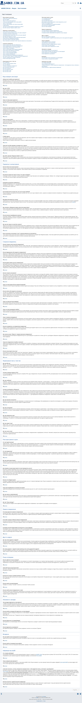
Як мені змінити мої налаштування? (9, 31)
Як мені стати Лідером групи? (47, 23)
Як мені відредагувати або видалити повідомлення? (13, 45)
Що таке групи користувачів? (47, 20)
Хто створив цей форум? (46, 62)
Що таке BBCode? (6, 62)
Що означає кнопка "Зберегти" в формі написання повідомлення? (15, 56)
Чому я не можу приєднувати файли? (10, 52)
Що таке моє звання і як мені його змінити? (11, 39)
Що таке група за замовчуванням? (48, 25)
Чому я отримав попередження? (9, 53)
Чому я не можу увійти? (7, 23)
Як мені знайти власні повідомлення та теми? (50, 46)
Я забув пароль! (6, 25)
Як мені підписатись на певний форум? (49, 52)
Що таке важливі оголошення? (8, 67)
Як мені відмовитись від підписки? (48, 53)
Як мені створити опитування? (8, 48)
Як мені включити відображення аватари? (11, 38)
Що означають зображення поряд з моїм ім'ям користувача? (14, 37)
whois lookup (5, 671)
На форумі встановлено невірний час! (10, 33)
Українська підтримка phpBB (47, 699)
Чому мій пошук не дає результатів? (48, 42)
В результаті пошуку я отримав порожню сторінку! (51, 44)
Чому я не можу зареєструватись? (9, 20)
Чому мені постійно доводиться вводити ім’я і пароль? (13, 26)
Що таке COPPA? (6, 19)
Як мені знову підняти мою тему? (9, 58)
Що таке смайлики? (6, 64)
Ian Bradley (44, 696)
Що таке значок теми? (7, 71)
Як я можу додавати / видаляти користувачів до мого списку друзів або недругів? (57, 37)
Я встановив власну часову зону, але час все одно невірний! (14, 35)
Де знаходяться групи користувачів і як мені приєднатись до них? (54, 22)
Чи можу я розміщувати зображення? (10, 65)
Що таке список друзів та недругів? (48, 36)
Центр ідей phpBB (64, 662)
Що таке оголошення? (7, 68)
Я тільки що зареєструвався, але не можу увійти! (12, 22)
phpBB (73, 202)
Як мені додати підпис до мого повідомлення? (11, 47)
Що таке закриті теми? (7, 70)
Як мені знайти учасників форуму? (48, 45)
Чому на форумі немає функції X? (48, 63)
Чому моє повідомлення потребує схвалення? (11, 57)
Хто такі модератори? (46, 19)
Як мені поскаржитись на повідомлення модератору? (13, 55)
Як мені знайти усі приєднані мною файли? (50, 58)
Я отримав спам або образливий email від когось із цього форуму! (54, 32)
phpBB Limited (39, 654)
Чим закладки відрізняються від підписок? (50, 50)
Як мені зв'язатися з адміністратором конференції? (51, 67)
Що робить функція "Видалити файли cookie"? (11, 27)
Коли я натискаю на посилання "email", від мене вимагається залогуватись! (17, 40)
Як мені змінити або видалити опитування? (11, 50)
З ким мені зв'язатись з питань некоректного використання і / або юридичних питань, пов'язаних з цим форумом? (60, 66)
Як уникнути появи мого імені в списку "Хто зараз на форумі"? (14, 32)
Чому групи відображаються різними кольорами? (51, 24)
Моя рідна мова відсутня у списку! (9, 36)
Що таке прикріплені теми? (8, 69)
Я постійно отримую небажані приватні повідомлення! (52, 31)
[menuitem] (78, 3)
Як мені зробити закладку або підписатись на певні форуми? (53, 51)
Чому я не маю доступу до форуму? (9, 51)
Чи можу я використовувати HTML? (9, 63)
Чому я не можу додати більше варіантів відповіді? (12, 49)
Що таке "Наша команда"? (47, 26)
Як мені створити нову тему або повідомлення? (12, 44)
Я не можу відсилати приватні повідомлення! (50, 30)
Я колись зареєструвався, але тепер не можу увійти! (13, 24)
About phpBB (39, 655)
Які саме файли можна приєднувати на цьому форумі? (52, 57)
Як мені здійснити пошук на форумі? (49, 41)
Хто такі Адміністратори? (46, 18)
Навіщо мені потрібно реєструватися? (10, 18)
